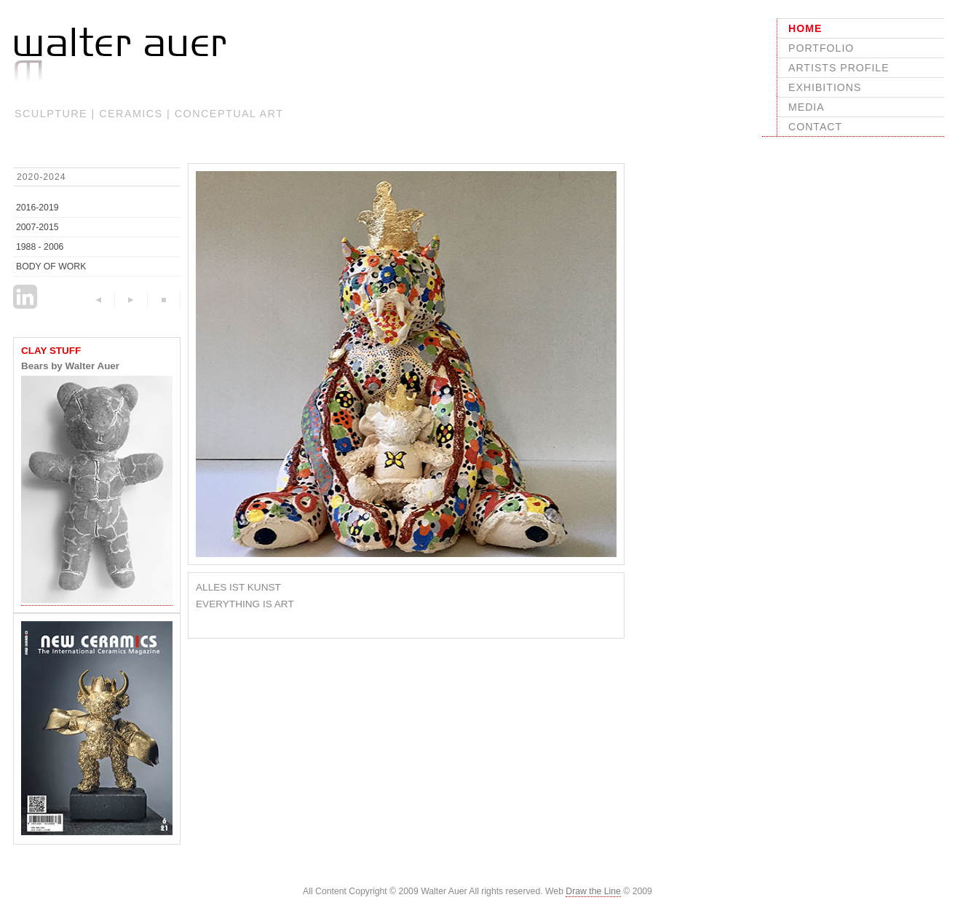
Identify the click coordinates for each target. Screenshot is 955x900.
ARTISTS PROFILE (838, 68)
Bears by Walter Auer (70, 365)
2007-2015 (37, 227)
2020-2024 (41, 177)
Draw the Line (593, 891)
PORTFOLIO (821, 48)
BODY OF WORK (51, 266)
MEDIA (806, 107)
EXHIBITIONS (824, 87)
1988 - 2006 (39, 247)
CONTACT (815, 127)
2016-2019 (37, 207)
